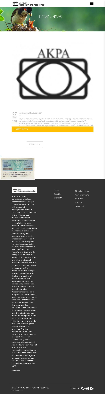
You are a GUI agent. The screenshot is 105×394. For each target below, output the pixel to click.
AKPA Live (79, 201)
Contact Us (58, 200)
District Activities (82, 193)
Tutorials (78, 205)
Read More (16, 370)
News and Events (82, 197)
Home (56, 192)
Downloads (79, 208)
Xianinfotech (17, 390)
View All (36, 146)
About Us (57, 196)
